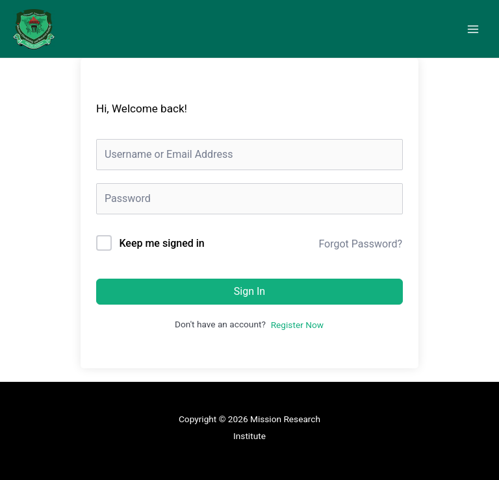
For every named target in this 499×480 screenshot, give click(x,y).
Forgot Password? (360, 244)
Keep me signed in (161, 243)
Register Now (297, 325)
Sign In (249, 291)
